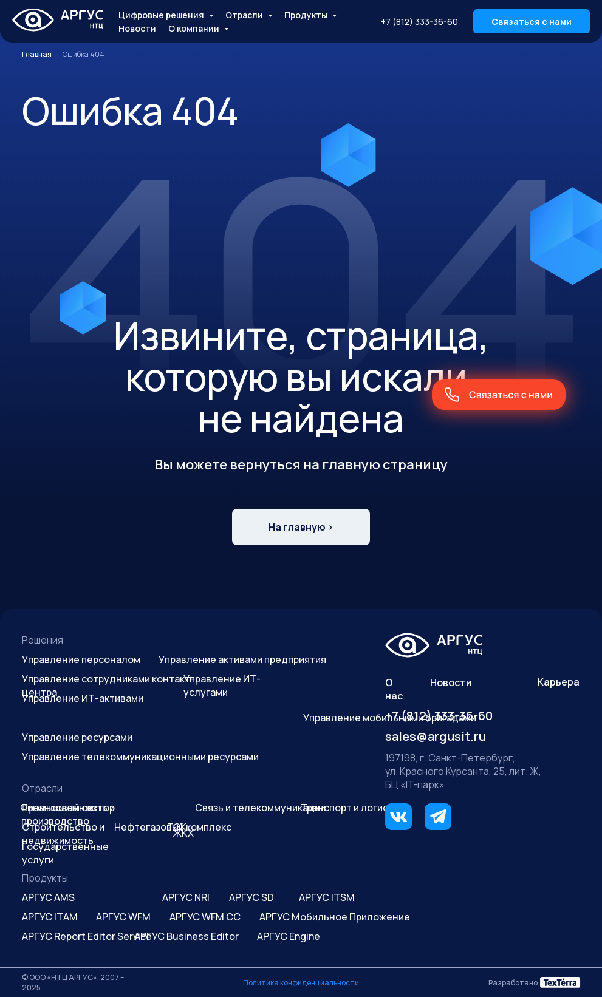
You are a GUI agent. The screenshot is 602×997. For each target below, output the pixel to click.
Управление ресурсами (77, 737)
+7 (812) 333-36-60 (419, 21)
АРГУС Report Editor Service (87, 936)
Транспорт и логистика (355, 807)
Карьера (559, 682)
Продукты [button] (306, 15)
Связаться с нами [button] (531, 21)
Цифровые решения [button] (162, 15)
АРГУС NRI (186, 897)
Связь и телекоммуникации (260, 807)
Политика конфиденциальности (301, 983)
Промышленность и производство (68, 814)
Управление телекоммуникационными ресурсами (140, 756)
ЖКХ (183, 833)
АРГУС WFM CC (205, 917)
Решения (42, 640)
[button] (499, 394)
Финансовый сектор (67, 807)
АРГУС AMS (48, 897)
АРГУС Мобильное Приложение (334, 917)
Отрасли (42, 788)
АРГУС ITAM (50, 917)
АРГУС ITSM (327, 897)
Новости (137, 28)
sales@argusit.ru (435, 736)
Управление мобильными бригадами (389, 717)
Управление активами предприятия (242, 659)
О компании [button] (194, 28)
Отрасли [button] (245, 15)
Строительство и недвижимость (63, 833)
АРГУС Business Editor (186, 936)
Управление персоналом (81, 659)
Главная (37, 54)
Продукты (45, 878)
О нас (394, 689)
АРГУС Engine (288, 936)
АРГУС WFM (123, 917)
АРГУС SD (251, 897)
